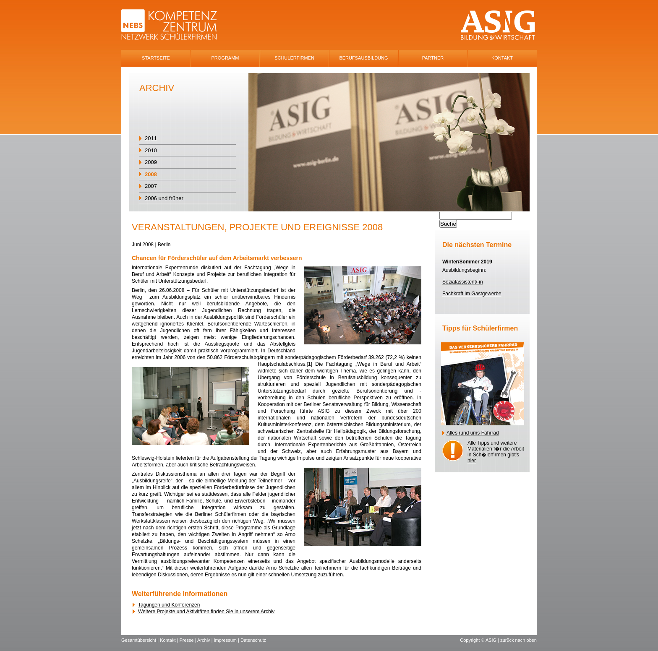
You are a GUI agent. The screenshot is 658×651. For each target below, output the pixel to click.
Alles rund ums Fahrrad (472, 433)
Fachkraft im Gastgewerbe (471, 294)
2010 (151, 150)
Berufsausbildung (363, 57)
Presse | (188, 640)
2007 (151, 186)
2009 (151, 162)
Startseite (156, 57)
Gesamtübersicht (138, 640)
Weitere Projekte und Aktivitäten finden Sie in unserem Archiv (206, 612)
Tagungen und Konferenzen (169, 605)
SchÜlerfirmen (294, 57)
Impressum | (227, 640)
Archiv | (205, 640)
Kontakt (502, 57)
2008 (151, 174)
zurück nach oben (518, 640)
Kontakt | (169, 640)
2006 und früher (164, 198)
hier (471, 461)
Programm (225, 57)
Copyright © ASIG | (480, 640)
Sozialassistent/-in (462, 282)
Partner (433, 57)
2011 (151, 138)
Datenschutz (253, 640)
